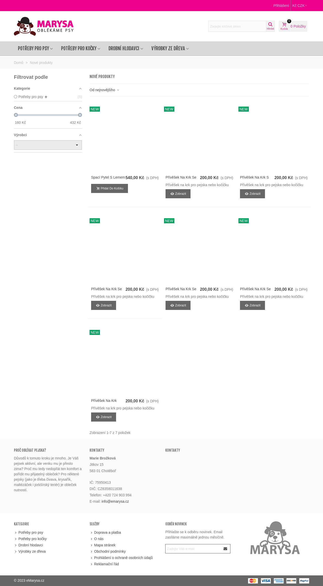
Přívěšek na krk (104, 401)
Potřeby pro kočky (78, 48)
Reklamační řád (104, 564)
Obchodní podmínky (108, 551)
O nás (96, 539)
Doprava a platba (105, 532)
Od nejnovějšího (105, 90)
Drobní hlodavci (124, 48)
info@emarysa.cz (115, 501)
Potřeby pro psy (33, 48)
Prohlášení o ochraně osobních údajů (121, 557)
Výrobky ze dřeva (168, 48)
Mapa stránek (103, 545)
